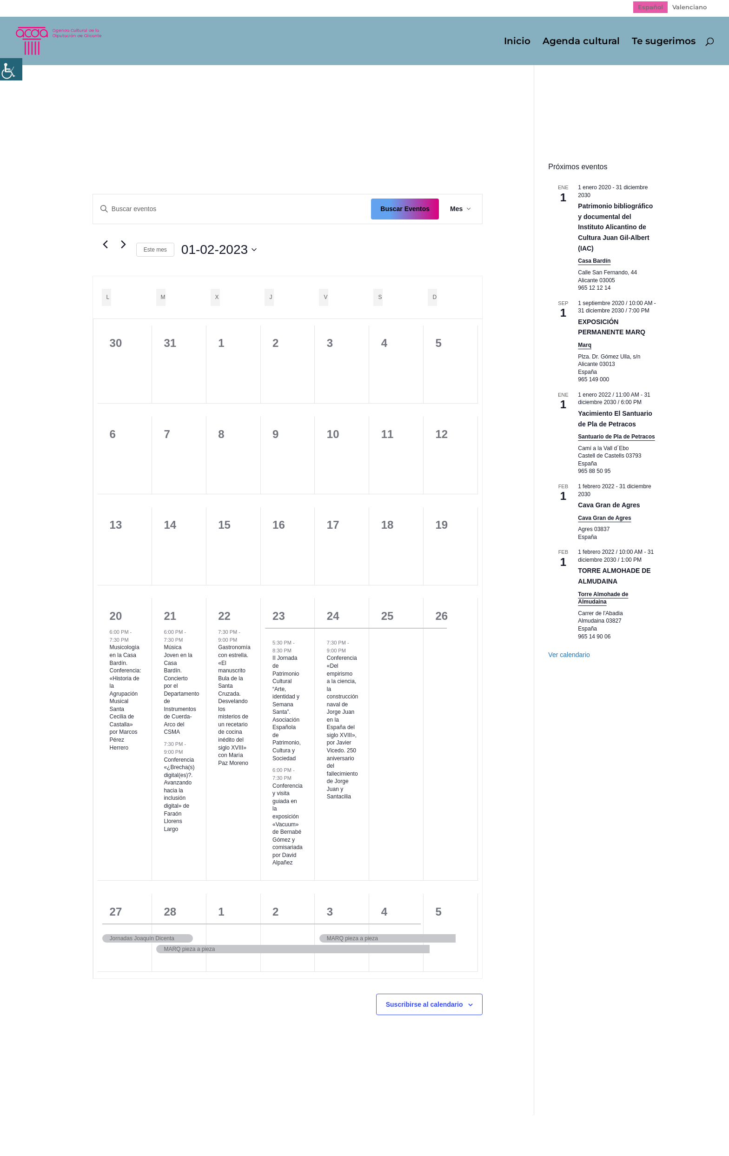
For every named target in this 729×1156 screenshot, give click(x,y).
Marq (584, 345)
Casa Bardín (594, 261)
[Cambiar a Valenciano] (689, 7)
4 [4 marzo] (384, 911)
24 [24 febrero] (333, 616)
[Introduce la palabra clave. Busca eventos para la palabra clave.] (232, 209)
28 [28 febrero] (170, 911)
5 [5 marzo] (439, 911)
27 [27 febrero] (116, 911)
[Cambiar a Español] (650, 7)
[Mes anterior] (105, 244)
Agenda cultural (581, 42)
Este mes (155, 249)
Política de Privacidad (158, 1128)
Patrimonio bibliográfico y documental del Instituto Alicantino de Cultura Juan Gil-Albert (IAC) (615, 227)
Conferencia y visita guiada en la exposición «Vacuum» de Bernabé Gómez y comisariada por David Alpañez (287, 824)
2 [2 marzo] (275, 911)
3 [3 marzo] (330, 911)
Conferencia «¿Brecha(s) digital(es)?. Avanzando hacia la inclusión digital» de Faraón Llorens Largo (179, 794)
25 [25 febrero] (387, 616)
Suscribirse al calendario (424, 1004)
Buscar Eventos (405, 209)
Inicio (517, 42)
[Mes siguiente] (123, 244)
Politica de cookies (238, 1128)
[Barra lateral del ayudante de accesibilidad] (11, 69)
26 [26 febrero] (442, 616)
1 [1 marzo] (221, 911)
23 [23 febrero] (278, 616)
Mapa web (91, 1128)
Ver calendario (569, 654)
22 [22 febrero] (224, 616)
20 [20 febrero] (116, 616)
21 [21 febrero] (170, 616)
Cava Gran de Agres (609, 505)
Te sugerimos (664, 42)
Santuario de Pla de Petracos (616, 436)
